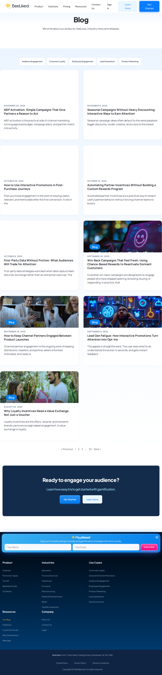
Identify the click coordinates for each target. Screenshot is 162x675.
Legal (44, 630)
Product (39, 6)
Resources (81, 6)
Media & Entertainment (53, 596)
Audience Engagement (32, 61)
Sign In (109, 6)
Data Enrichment (97, 601)
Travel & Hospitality (51, 607)
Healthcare (47, 580)
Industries (48, 562)
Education (47, 570)
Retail (45, 601)
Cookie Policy (62, 663)
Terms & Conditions (100, 663)
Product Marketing (130, 61)
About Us (46, 619)
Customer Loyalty (57, 61)
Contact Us (96, 6)
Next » (97, 449)
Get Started (149, 6)
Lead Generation (107, 61)
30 (90, 449)
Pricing (66, 6)
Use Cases (95, 562)
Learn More (128, 6)
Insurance (47, 586)
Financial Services (51, 575)
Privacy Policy (80, 663)
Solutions (53, 6)
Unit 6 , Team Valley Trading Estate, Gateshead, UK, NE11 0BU (87, 655)
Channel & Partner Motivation (104, 575)
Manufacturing (49, 591)
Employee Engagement (82, 61)
